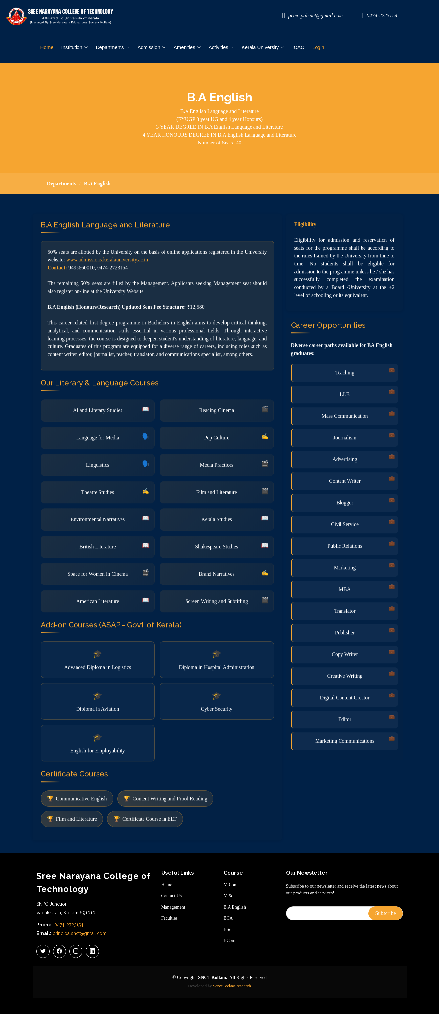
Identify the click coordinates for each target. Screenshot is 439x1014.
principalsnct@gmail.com (80, 933)
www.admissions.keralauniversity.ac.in (107, 291)
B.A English (235, 907)
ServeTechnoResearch (232, 985)
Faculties (169, 918)
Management (173, 907)
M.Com (231, 885)
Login (318, 47)
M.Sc (228, 896)
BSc (227, 929)
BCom (230, 940)
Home (47, 47)
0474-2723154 (68, 924)
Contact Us (171, 896)
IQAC (298, 47)
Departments (61, 183)
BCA (228, 918)
